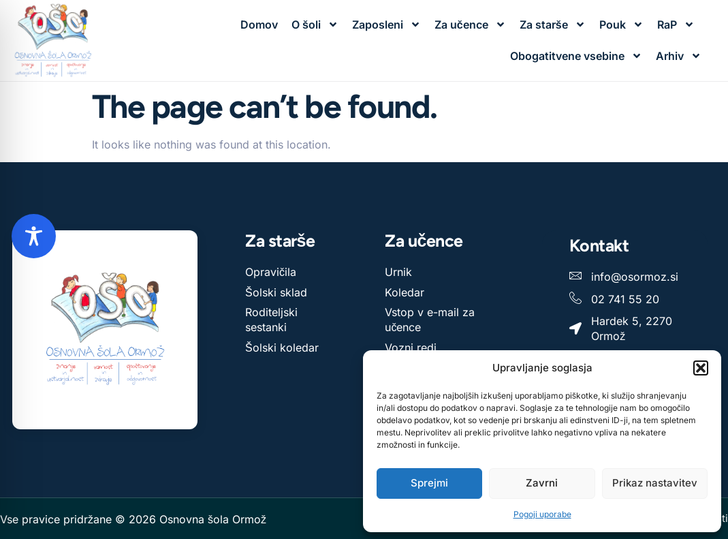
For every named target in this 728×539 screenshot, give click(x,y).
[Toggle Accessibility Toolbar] (33, 236)
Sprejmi (429, 482)
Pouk (621, 24)
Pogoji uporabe (542, 514)
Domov (259, 24)
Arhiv (678, 56)
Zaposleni (386, 24)
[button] (701, 368)
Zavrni (542, 482)
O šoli (314, 24)
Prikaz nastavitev (654, 482)
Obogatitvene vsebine (576, 56)
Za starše (553, 24)
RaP (676, 24)
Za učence (470, 24)
